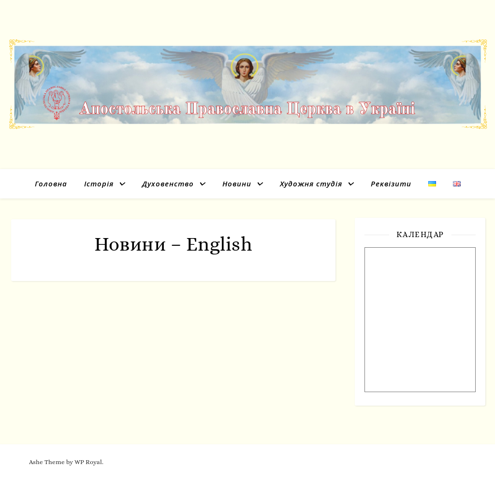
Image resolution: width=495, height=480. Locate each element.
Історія (99, 183)
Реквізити (391, 183)
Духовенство (168, 183)
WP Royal (88, 462)
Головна (51, 183)
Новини (236, 183)
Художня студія (311, 183)
